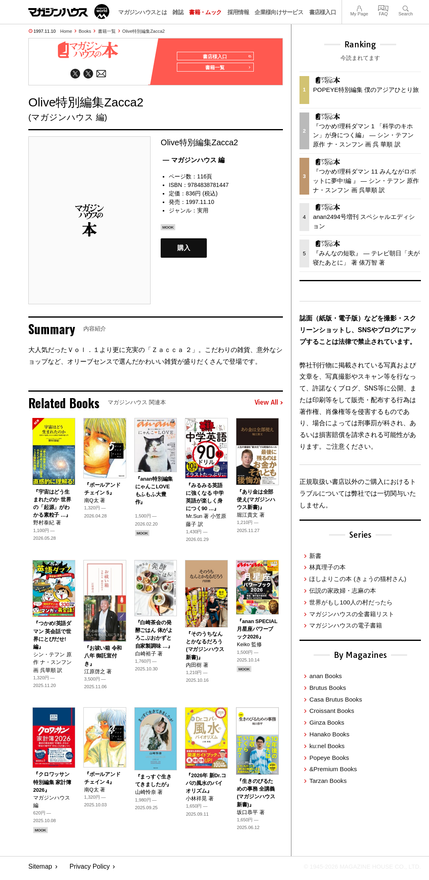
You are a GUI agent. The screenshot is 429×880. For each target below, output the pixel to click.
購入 (183, 251)
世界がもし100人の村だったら (350, 602)
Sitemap (40, 870)
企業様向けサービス (279, 12)
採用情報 (238, 12)
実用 (202, 213)
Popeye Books (329, 757)
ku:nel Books (326, 745)
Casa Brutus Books (335, 699)
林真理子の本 (327, 567)
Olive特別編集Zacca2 (143, 31)
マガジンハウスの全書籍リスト (351, 614)
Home (66, 31)
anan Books (325, 675)
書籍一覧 (107, 31)
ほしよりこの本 (357, 578)
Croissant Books (331, 710)
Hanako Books (329, 734)
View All (269, 406)
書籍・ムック (205, 12)
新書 (315, 555)
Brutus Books (327, 687)
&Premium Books (333, 768)
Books (85, 31)
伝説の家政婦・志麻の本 (342, 590)
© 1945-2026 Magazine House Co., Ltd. (357, 870)
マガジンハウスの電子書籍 (345, 625)
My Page (359, 7)
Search (406, 7)
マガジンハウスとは (142, 12)
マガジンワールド (68, 11)
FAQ (383, 7)
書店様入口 (322, 12)
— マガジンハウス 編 (194, 163)
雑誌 (177, 12)
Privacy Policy (90, 870)
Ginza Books (326, 722)
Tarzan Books (327, 780)
